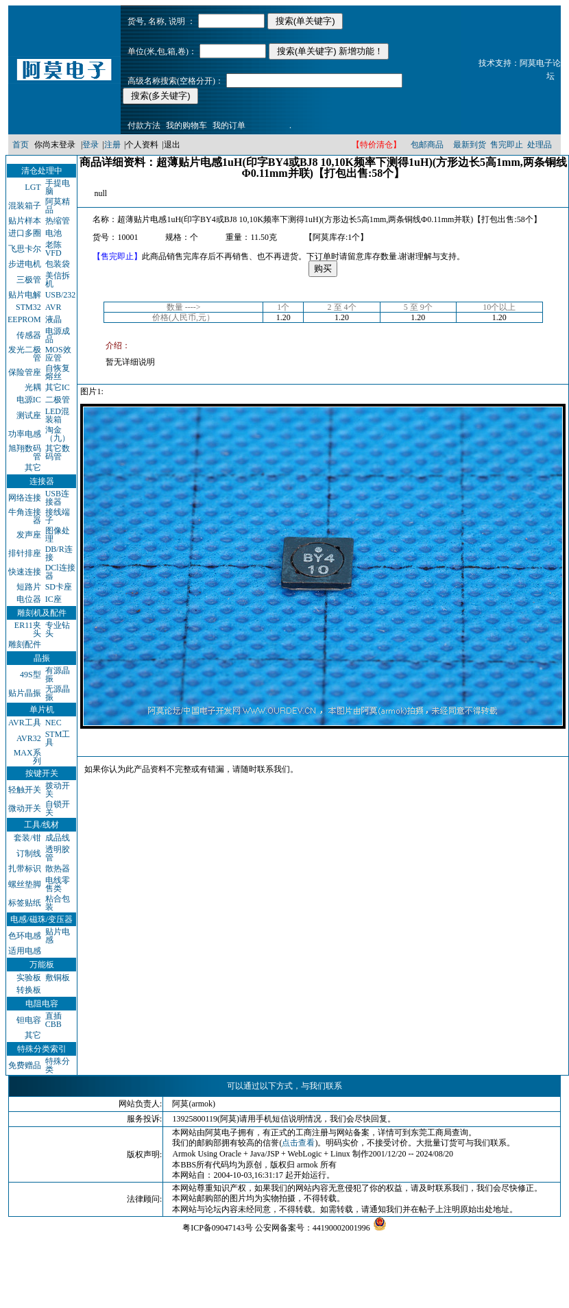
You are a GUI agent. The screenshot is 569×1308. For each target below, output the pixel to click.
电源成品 (57, 335)
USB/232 (60, 295)
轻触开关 (24, 790)
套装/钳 (27, 838)
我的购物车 (186, 125)
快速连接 (24, 572)
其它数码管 (57, 452)
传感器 (28, 335)
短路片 (28, 587)
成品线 (57, 838)
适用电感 (24, 951)
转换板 (28, 990)
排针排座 (24, 553)
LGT (32, 187)
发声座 (28, 535)
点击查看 (298, 1143)
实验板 (28, 977)
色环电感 (24, 936)
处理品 (539, 144)
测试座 (28, 415)
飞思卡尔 (24, 249)
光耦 (33, 387)
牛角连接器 (24, 516)
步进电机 (24, 264)
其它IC (57, 387)
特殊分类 (57, 1065)
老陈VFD (53, 249)
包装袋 (57, 264)
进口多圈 (24, 233)
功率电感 (24, 434)
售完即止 (506, 144)
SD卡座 (58, 587)
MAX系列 (27, 757)
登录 (90, 144)
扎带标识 (24, 868)
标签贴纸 (24, 903)
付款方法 (144, 125)
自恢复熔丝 (57, 372)
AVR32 (28, 738)
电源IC (28, 399)
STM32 (28, 307)
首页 (20, 144)
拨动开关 (57, 790)
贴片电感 (57, 936)
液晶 (53, 319)
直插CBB (53, 1020)
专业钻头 (57, 629)
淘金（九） (57, 434)
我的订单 (229, 125)
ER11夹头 (27, 629)
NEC (53, 722)
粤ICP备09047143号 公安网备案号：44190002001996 (276, 1228)
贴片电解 (24, 295)
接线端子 (57, 516)
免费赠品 (24, 1065)
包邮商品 (427, 144)
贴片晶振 (24, 693)
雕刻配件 (24, 644)
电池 (53, 233)
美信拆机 (57, 280)
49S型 (30, 674)
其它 (33, 467)
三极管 (28, 279)
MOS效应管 (58, 354)
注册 (112, 144)
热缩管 (57, 221)
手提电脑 (57, 187)
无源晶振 (57, 693)
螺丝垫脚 (24, 884)
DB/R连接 (59, 553)
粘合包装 (57, 903)
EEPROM (24, 319)
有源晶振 (57, 674)
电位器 (28, 599)
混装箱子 (24, 205)
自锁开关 (57, 808)
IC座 (53, 599)
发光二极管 (24, 354)
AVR (53, 307)
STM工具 (58, 738)
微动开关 (24, 808)
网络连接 (24, 497)
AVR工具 (24, 722)
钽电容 (28, 1020)
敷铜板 (57, 977)
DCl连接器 (60, 572)
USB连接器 (57, 498)
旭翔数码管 (24, 452)
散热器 (57, 868)
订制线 (28, 853)
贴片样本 (24, 221)
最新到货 (469, 144)
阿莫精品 (57, 206)
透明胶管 (57, 853)
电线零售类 (57, 884)
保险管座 (24, 372)
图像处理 (57, 535)
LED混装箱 (57, 415)
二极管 (57, 399)
